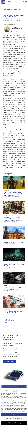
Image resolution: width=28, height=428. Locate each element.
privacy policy (15, 409)
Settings (22, 411)
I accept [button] (14, 414)
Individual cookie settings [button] (14, 423)
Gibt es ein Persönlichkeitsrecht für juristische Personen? (13, 242)
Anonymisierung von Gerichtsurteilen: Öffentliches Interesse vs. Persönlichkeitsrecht (14, 266)
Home (4, 9)
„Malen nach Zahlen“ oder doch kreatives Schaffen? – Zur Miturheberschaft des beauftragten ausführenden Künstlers (13, 219)
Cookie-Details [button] (14, 426)
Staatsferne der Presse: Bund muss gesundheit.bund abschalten (13, 312)
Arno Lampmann (17, 20)
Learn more (9, 361)
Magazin (9, 9)
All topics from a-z (9, 322)
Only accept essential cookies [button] (14, 418)
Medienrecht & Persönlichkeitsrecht (19, 9)
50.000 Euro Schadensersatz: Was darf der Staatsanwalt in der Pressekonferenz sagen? (13, 289)
